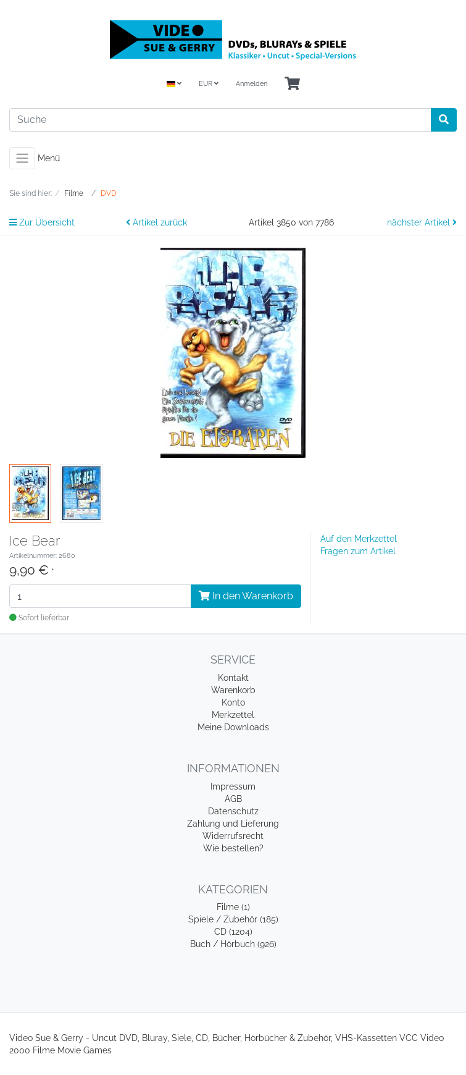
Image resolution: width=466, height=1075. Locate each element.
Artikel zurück (156, 222)
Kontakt (233, 678)
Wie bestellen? (233, 848)
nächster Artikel (422, 222)
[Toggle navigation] (22, 158)
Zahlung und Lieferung (233, 823)
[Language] (174, 84)
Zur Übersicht (42, 222)
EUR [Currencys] (208, 84)
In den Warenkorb (246, 596)
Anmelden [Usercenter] (251, 84)
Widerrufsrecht (233, 836)
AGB (233, 799)
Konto (233, 702)
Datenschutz (233, 811)
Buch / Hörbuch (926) (233, 944)
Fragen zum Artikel (358, 551)
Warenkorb (233, 690)
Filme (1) (233, 907)
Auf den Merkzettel (358, 539)
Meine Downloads (233, 727)
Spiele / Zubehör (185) (233, 919)
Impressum (233, 786)
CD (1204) (233, 932)
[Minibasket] (292, 84)
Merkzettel (233, 715)
